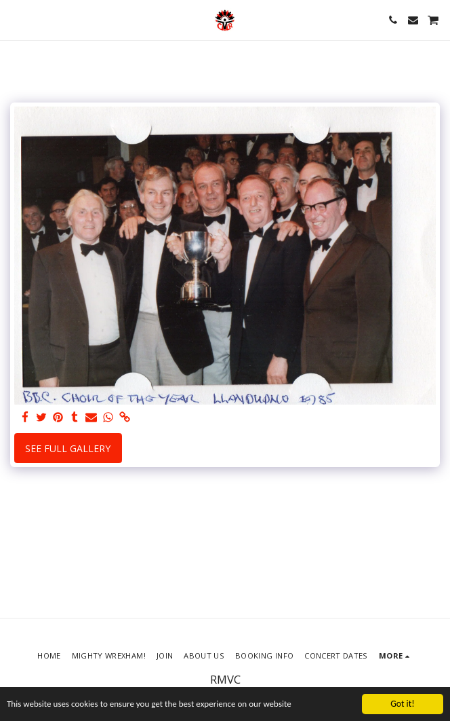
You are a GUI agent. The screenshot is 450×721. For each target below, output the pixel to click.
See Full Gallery (67, 448)
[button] (14, 19)
